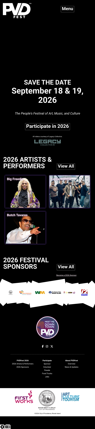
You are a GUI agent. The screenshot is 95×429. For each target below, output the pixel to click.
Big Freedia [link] (15, 179)
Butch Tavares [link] (17, 215)
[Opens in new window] (10, 293)
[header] (23, 360)
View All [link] (66, 166)
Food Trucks (47, 373)
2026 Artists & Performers (22, 364)
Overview (71, 364)
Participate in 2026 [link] (47, 126)
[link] (2, 426)
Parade (47, 370)
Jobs (47, 377)
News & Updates (71, 367)
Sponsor (47, 364)
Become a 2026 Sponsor (66, 275)
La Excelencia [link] (61, 179)
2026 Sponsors (22, 367)
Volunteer (47, 367)
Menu (67, 8)
